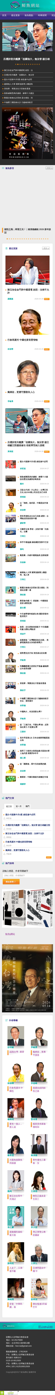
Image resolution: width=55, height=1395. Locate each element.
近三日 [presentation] (9, 806)
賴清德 (34, 1155)
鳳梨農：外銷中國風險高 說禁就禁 (34, 555)
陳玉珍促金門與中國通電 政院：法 (18, 70)
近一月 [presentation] (18, 806)
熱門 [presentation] (27, 806)
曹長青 (34, 1119)
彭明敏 (10, 1047)
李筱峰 (34, 1083)
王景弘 (34, 1263)
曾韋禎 (34, 1299)
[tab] (9, 806)
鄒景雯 (10, 1155)
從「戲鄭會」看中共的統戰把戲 (33, 764)
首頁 (4, 15)
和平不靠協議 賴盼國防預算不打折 (34, 542)
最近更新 (15, 15)
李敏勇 (34, 1047)
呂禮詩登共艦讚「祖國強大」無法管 (19, 75)
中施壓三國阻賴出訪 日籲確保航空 (18, 102)
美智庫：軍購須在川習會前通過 (17, 89)
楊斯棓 (10, 1119)
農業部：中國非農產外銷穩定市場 (34, 777)
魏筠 (9, 1191)
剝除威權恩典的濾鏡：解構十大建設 (19, 93)
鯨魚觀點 (29, 15)
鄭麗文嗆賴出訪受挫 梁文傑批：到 (18, 98)
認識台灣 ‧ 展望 (16, 1052)
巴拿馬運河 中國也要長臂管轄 (22, 340)
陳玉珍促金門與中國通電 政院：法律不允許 (24, 833)
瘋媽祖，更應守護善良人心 (21, 392)
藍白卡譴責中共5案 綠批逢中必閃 (18, 79)
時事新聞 (42, 15)
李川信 (34, 1227)
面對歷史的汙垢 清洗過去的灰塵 (33, 653)
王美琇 (34, 1191)
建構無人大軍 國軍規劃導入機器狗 (18, 84)
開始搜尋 (11, 882)
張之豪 (10, 1227)
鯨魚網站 (10, 934)
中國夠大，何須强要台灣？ (31, 712)
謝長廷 (10, 1263)
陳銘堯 (10, 1299)
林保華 (10, 1083)
